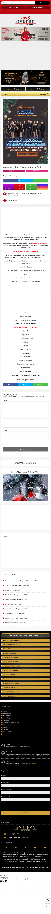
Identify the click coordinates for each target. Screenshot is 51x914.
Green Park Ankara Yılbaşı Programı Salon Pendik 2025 (21, 581)
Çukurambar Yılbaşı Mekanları (10, 666)
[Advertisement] (25, 56)
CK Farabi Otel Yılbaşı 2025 (13, 604)
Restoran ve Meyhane (7, 724)
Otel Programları (6, 715)
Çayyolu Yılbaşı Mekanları (9, 661)
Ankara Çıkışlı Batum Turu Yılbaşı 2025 (16, 599)
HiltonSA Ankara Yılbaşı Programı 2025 (16, 595)
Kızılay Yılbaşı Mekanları (9, 687)
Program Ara (42, 3)
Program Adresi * (5, 796)
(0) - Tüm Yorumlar (14, 171)
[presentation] (25, 441)
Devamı (28, 746)
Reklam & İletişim (37, 7)
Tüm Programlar (6, 713)
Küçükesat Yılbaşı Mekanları (10, 692)
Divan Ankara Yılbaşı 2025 (12, 590)
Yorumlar (4, 727)
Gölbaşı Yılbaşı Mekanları (9, 679)
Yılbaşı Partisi (5, 720)
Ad (4, 421)
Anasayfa (44, 94)
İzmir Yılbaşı (13, 89)
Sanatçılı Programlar (7, 718)
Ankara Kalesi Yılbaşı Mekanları (11, 640)
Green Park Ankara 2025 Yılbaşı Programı (17, 585)
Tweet (21, 181)
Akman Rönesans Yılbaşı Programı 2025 (16, 609)
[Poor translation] (4, 881)
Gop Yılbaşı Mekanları (8, 674)
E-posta (5, 430)
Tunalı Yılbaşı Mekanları (9, 696)
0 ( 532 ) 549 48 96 (12, 834)
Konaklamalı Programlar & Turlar (10, 722)
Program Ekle (13, 7)
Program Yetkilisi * (5, 782)
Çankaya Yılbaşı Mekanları (9, 657)
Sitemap (4, 734)
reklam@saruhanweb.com (14, 837)
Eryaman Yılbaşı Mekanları (9, 670)
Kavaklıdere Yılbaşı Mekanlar (10, 683)
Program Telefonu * (6, 789)
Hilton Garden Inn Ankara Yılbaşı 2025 (16, 623)
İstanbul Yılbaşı (37, 89)
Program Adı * (4, 775)
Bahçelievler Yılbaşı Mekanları (10, 644)
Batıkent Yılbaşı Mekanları (9, 649)
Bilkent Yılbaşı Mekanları (9, 653)
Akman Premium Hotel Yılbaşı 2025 (15, 613)
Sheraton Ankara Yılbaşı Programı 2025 (16, 618)
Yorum (5, 400)
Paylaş (5, 181)
